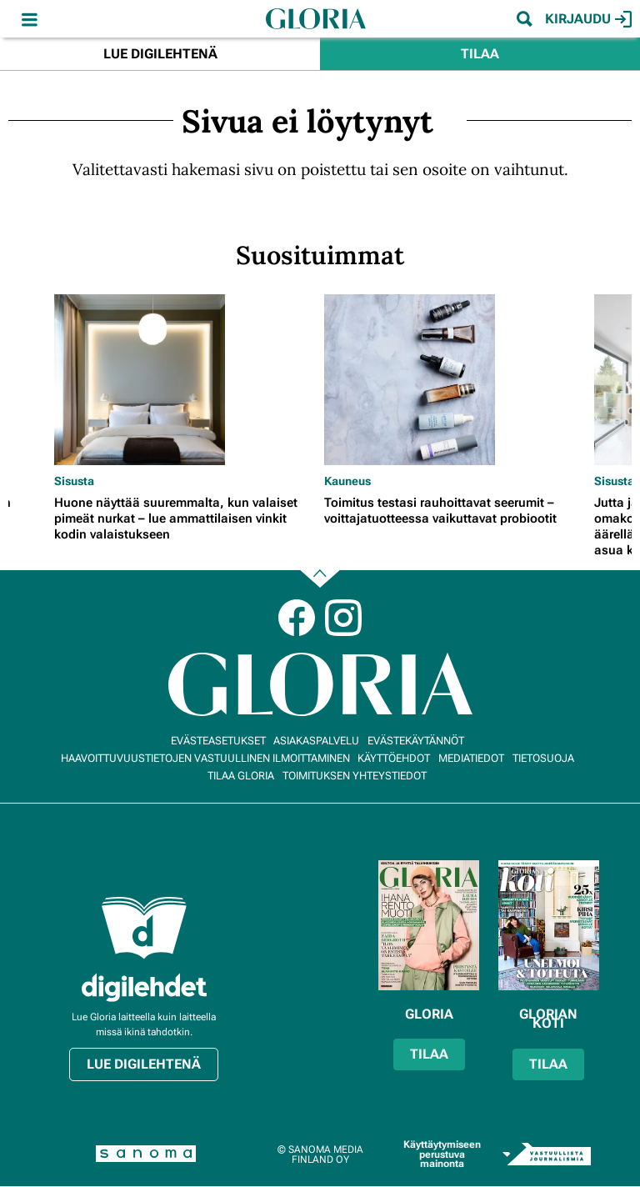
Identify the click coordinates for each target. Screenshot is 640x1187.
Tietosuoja (543, 758)
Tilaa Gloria (241, 775)
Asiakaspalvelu (316, 740)
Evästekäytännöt (416, 740)
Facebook (296, 617)
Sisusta (74, 481)
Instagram (343, 617)
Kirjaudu (588, 19)
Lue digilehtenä (160, 54)
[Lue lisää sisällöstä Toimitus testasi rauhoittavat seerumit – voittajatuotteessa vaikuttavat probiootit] (455, 379)
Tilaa (480, 54)
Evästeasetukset (218, 740)
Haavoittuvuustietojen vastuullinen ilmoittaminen (205, 758)
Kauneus (347, 481)
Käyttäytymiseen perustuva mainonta (442, 1154)
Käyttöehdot (394, 758)
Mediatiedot (471, 758)
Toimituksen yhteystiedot (354, 775)
